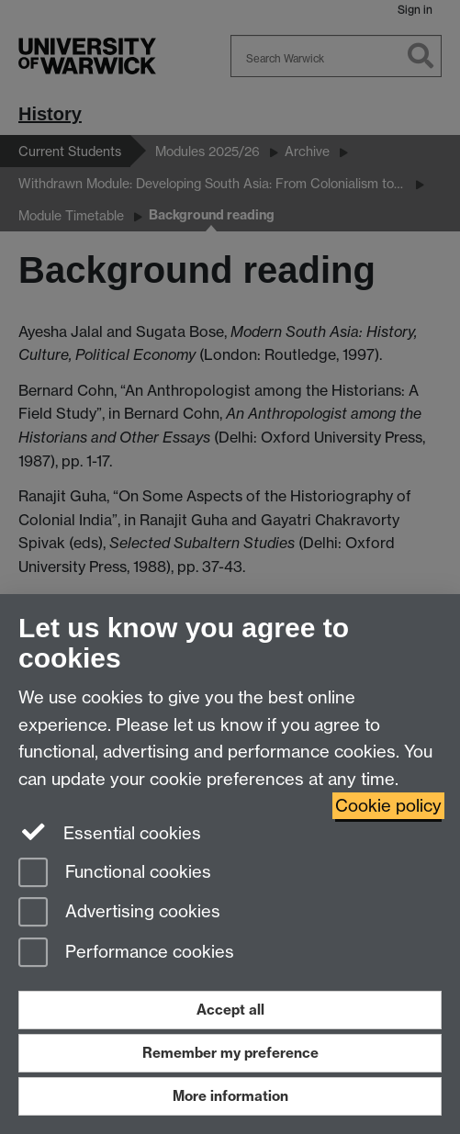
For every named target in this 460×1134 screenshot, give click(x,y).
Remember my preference (230, 1052)
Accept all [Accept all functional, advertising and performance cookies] (230, 1009)
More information (230, 1096)
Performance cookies (126, 954)
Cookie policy (388, 805)
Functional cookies (114, 874)
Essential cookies (109, 832)
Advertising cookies (119, 913)
